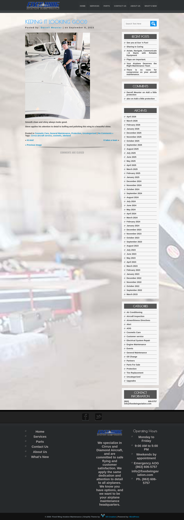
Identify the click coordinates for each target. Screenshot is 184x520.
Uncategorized (89, 133)
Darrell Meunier (51, 27)
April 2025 (132, 165)
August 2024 (133, 197)
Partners (131, 361)
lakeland (67, 135)
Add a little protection (145, 99)
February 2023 (134, 270)
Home (82, 6)
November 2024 (134, 185)
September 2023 (135, 242)
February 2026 (134, 125)
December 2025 (134, 133)
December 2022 (134, 278)
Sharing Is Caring (135, 47)
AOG (129, 328)
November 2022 (134, 282)
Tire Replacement (135, 373)
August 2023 (133, 246)
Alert (129, 324)
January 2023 (133, 274)
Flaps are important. (137, 59)
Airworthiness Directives (139, 320)
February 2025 (134, 173)
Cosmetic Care (42, 133)
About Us (135, 6)
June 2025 (132, 157)
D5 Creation (108, 517)
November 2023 (134, 234)
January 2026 (133, 129)
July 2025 (131, 153)
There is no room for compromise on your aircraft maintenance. (142, 72)
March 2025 (132, 169)
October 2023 (133, 238)
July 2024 (131, 201)
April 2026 (132, 116)
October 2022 (133, 286)
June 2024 (132, 205)
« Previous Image (33, 145)
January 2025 (133, 177)
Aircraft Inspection (136, 316)
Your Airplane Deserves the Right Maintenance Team (142, 64)
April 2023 (132, 262)
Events (130, 348)
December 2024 (134, 181)
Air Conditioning (135, 312)
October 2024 (133, 189)
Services (94, 6)
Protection (76, 133)
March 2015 (132, 294)
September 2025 (135, 145)
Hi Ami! (30, 140)
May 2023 (131, 258)
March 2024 (132, 217)
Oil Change (132, 357)
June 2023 (132, 254)
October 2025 (133, 141)
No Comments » (105, 133)
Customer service (135, 336)
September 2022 (135, 290)
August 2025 (133, 149)
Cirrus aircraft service (41, 135)
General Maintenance (60, 133)
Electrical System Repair (139, 340)
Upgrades (132, 381)
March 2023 (132, 266)
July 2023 (131, 250)
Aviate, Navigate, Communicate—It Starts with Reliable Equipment (142, 53)
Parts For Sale (134, 365)
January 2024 (133, 226)
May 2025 (131, 161)
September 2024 (135, 193)
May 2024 (131, 209)
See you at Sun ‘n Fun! (138, 43)
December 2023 (134, 230)
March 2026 (132, 121)
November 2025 (134, 137)
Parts (106, 6)
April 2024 (132, 213)
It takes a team (110, 140)
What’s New (151, 6)
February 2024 (134, 221)
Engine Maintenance (137, 344)
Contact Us (120, 6)
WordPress (134, 517)
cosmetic (57, 135)
